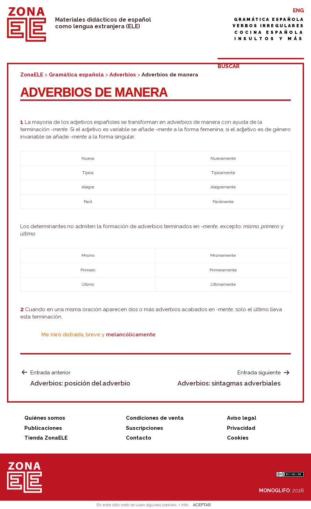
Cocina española (269, 32)
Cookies (238, 438)
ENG (298, 10)
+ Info (183, 504)
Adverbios (122, 75)
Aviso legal (241, 418)
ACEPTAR (202, 504)
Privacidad (241, 428)
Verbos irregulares (268, 25)
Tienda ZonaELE (46, 438)
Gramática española (269, 19)
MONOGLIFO (274, 490)
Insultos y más (269, 38)
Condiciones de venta (155, 418)
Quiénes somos (44, 418)
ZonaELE (31, 75)
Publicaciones (43, 428)
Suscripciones (144, 428)
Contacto (138, 438)
